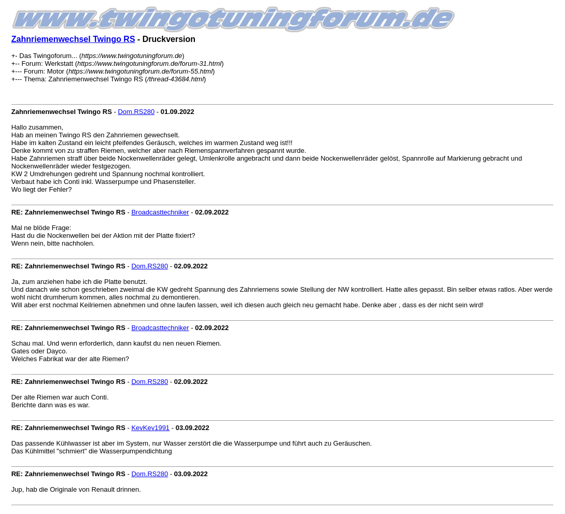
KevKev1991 (150, 428)
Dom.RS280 (136, 112)
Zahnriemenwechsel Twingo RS (73, 39)
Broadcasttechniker (160, 212)
